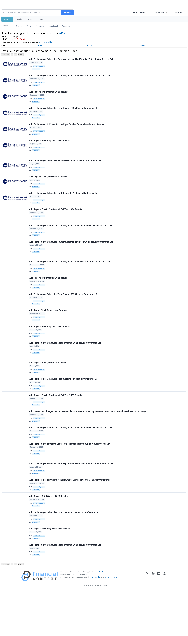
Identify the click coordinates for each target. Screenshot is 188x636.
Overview (19, 26)
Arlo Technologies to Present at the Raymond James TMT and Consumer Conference (70, 77)
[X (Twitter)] (147, 621)
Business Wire (36, 69)
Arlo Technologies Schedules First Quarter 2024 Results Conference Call (64, 408)
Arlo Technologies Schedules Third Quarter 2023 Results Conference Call (64, 553)
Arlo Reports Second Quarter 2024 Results (49, 350)
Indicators (178, 12)
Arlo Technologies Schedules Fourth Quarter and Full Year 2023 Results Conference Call (71, 500)
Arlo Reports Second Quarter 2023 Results (49, 571)
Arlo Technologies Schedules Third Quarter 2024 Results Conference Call (64, 315)
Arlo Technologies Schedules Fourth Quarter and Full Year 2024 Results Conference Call (71, 258)
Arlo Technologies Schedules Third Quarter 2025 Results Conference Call (64, 112)
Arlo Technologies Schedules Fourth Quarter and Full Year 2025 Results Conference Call (71, 59)
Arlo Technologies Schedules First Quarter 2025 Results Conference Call (64, 205)
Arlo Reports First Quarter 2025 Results (48, 187)
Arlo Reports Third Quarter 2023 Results (48, 536)
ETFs (30, 19)
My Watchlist (160, 12)
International (53, 26)
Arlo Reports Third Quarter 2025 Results (48, 94)
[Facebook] (153, 621)
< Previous (5, 55)
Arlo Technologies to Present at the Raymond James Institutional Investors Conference (71, 240)
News (29, 26)
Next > (20, 55)
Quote (39, 46)
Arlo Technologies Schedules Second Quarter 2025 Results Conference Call (65, 169)
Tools (40, 19)
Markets (7, 19)
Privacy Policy (96, 623)
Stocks (19, 19)
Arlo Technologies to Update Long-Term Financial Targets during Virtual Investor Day (70, 478)
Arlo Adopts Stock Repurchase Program (48, 333)
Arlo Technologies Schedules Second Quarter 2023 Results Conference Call (65, 588)
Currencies (40, 26)
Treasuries (66, 26)
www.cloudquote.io (102, 617)
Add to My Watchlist (45, 42)
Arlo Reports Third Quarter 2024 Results (48, 297)
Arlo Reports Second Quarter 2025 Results (49, 147)
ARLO (63, 33)
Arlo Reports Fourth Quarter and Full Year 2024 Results (55, 222)
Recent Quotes (139, 12)
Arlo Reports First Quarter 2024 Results (48, 390)
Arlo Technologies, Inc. (40, 66)
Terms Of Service (110, 623)
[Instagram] (164, 621)
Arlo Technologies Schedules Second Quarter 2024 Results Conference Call (65, 368)
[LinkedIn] (158, 621)
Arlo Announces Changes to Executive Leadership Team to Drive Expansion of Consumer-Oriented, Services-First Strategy (87, 443)
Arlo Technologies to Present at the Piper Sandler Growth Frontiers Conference (67, 130)
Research (141, 46)
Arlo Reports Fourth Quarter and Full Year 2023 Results (55, 425)
